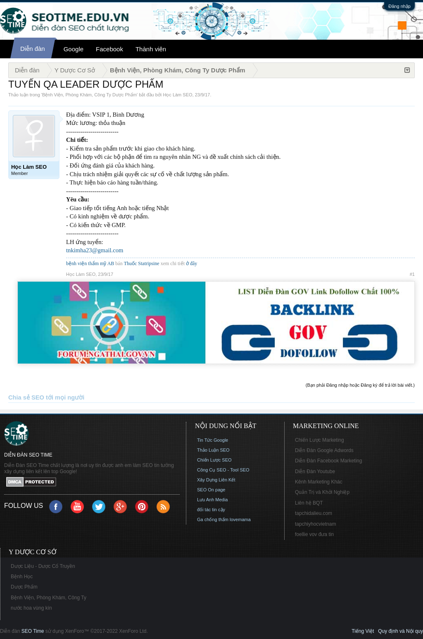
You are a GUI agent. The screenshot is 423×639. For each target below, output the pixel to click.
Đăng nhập (399, 6)
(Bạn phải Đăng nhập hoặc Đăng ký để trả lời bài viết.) (360, 385)
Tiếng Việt (363, 631)
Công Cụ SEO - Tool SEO (223, 469)
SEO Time (32, 631)
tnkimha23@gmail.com (94, 250)
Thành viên (150, 49)
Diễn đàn (32, 48)
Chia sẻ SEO (26, 397)
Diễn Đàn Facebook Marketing (328, 461)
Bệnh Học (22, 576)
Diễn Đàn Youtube (315, 471)
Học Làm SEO (177, 94)
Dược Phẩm (24, 587)
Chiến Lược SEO (214, 459)
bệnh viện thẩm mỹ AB (90, 263)
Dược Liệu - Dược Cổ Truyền (43, 566)
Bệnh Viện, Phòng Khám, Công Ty (48, 598)
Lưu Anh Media (212, 499)
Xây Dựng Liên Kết (216, 479)
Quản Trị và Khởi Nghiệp (322, 492)
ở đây (191, 263)
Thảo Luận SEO (213, 450)
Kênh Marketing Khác (318, 482)
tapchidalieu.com (313, 513)
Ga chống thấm (212, 519)
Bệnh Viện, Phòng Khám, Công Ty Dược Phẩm (89, 94)
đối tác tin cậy (211, 509)
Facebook (109, 49)
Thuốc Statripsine (142, 263)
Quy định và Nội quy (400, 631)
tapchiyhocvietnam (315, 524)
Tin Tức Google (212, 440)
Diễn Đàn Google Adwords (324, 450)
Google (73, 49)
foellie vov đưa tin (314, 534)
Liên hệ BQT (309, 503)
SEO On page (211, 489)
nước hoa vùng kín (31, 608)
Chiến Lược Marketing (319, 440)
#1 (412, 274)
